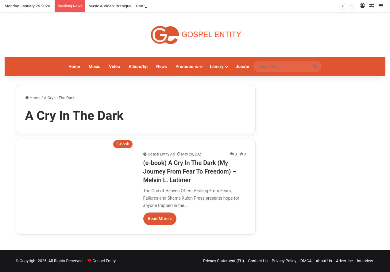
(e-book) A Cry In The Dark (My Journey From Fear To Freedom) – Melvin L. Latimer (190, 171)
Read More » (160, 218)
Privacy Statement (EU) (223, 261)
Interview (365, 261)
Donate (242, 66)
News (161, 66)
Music (94, 66)
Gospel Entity (104, 261)
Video (114, 66)
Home (74, 66)
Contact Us (258, 261)
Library (216, 66)
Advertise (344, 261)
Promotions (187, 66)
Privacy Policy (284, 261)
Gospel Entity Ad (161, 154)
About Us (324, 261)
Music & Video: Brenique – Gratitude (120, 6)
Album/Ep (138, 66)
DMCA (306, 261)
